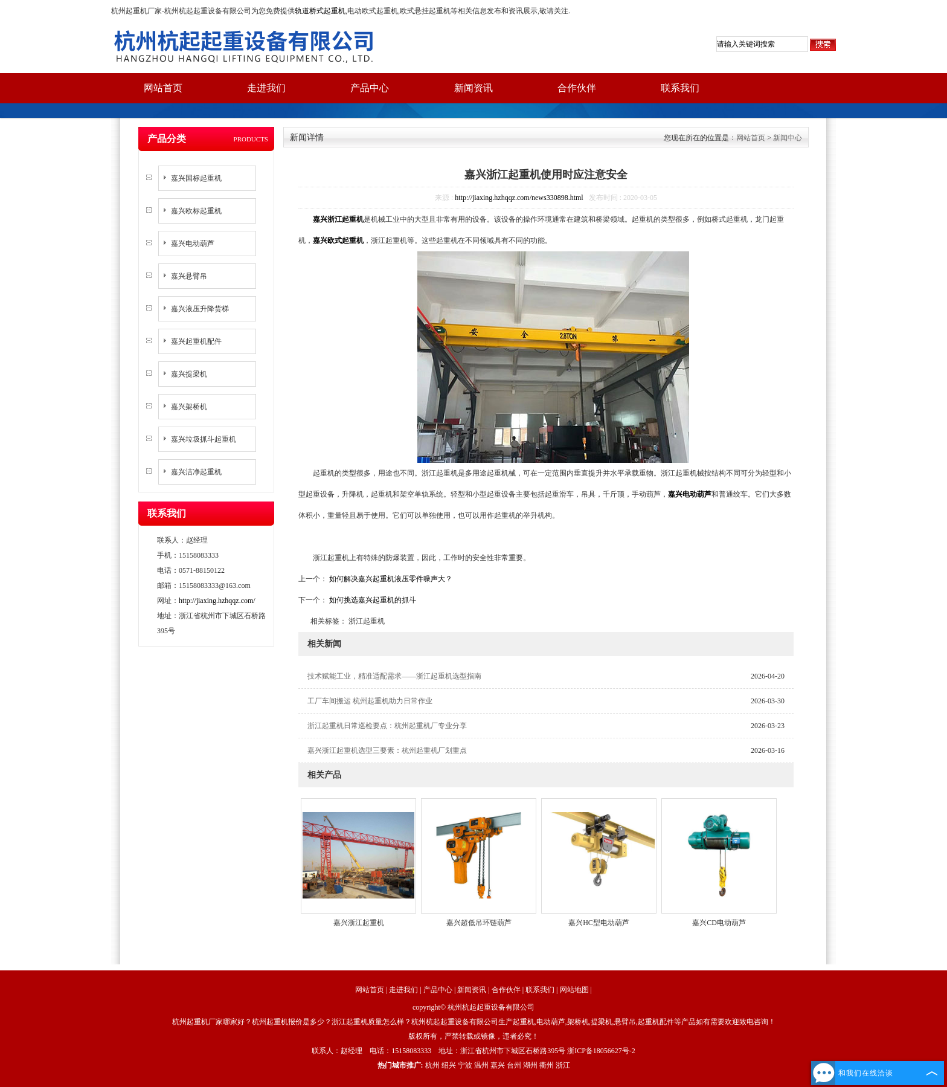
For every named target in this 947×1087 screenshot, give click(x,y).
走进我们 (266, 88)
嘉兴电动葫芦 (192, 243)
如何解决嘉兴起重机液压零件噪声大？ (389, 579)
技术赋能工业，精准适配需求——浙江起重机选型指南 (394, 676)
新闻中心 (787, 138)
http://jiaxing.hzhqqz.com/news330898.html (519, 197)
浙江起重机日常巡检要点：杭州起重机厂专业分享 (387, 725)
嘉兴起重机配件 (196, 341)
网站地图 (574, 989)
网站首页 (163, 88)
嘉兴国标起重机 (196, 178)
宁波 (465, 1065)
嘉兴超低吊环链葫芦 (479, 922)
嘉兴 (497, 1065)
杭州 (432, 1065)
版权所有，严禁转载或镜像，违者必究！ (473, 1036)
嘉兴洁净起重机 (196, 472)
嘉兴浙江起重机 (358, 922)
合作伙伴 (576, 88)
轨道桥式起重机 (320, 11)
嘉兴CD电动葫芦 (719, 922)
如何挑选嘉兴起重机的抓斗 (371, 600)
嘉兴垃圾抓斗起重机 (203, 439)
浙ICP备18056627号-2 (601, 1051)
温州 (481, 1065)
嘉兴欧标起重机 (196, 211)
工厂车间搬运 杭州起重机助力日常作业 (369, 701)
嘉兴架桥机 (189, 406)
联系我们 (680, 88)
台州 (514, 1065)
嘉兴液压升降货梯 (200, 309)
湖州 (530, 1065)
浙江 (563, 1065)
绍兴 (448, 1065)
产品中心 (369, 88)
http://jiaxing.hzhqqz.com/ (217, 600)
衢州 (546, 1065)
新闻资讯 (473, 88)
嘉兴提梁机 (189, 374)
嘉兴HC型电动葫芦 (598, 922)
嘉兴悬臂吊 (189, 276)
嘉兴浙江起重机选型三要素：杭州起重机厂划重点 (387, 750)
